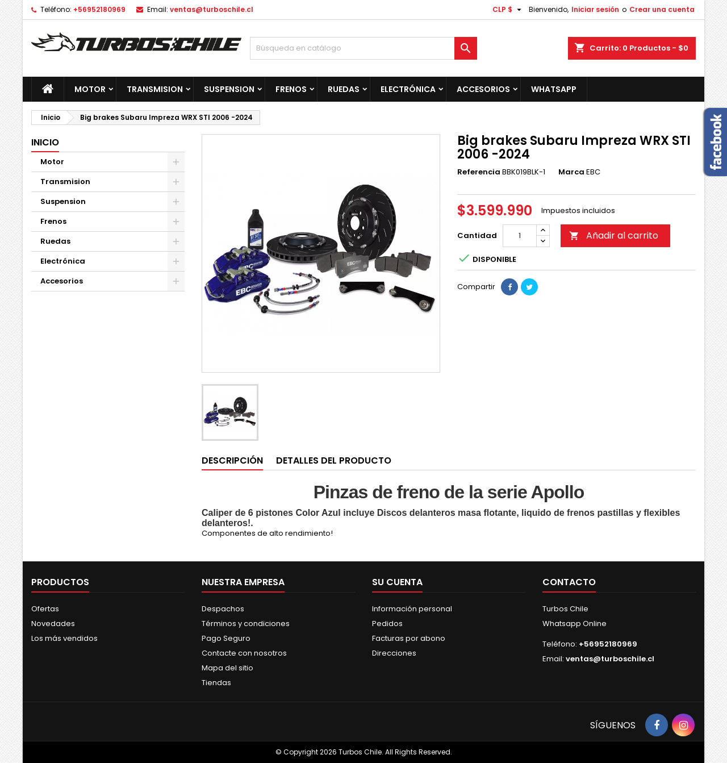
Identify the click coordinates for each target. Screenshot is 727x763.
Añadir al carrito (613, 235)
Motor (90, 89)
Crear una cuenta (662, 9)
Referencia (478, 172)
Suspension (229, 89)
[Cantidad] (520, 235)
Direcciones (394, 653)
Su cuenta (397, 582)
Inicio (45, 142)
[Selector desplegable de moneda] (508, 9)
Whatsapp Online (574, 623)
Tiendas (216, 682)
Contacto (569, 582)
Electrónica (408, 89)
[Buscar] (363, 48)
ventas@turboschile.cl (211, 9)
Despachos (223, 608)
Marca (571, 172)
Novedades (53, 623)
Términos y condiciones (246, 623)
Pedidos (387, 623)
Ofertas (45, 608)
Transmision (155, 89)
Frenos (291, 89)
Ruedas (344, 89)
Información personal (412, 608)
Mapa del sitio (227, 667)
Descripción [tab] (232, 460)
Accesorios (483, 89)
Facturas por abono (408, 638)
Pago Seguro (226, 638)
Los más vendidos (64, 638)
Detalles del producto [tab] (333, 460)
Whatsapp (553, 89)
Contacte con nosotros (244, 653)
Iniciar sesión (595, 9)
